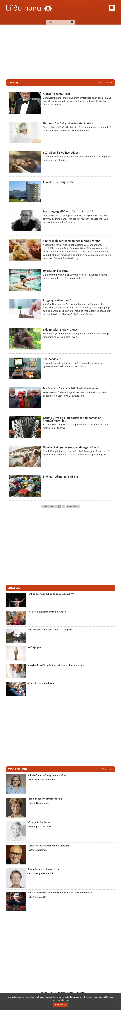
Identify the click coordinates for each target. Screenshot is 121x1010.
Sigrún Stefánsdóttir (39, 803)
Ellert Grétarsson (37, 897)
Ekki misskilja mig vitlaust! (60, 329)
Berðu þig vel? (35, 647)
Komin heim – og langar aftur (43, 869)
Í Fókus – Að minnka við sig (60, 476)
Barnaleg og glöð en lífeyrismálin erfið (68, 211)
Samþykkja (60, 1005)
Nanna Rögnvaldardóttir (41, 873)
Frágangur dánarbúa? (57, 300)
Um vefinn (80, 993)
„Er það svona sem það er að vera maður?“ (50, 593)
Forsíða (43, 993)
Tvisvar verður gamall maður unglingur (49, 845)
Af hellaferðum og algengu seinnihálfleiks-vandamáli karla (59, 892)
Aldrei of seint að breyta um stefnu (46, 775)
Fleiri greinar (107, 769)
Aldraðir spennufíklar (56, 94)
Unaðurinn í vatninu (55, 271)
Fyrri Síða (48, 506)
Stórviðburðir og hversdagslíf (62, 152)
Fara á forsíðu (105, 82)
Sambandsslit (52, 359)
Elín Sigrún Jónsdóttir (40, 826)
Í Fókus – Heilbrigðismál (59, 182)
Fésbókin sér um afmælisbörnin (44, 798)
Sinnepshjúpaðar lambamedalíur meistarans (71, 241)
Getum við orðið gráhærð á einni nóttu (68, 123)
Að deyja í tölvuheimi (39, 822)
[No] (117, 1001)
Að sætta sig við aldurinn (41, 682)
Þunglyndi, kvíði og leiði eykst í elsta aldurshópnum (55, 665)
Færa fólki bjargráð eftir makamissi (46, 611)
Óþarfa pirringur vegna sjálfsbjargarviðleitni (71, 447)
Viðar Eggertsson (38, 850)
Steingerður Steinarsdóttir (42, 779)
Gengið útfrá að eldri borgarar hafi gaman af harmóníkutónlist (72, 419)
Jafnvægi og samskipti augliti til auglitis (49, 629)
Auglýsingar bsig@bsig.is (61, 993)
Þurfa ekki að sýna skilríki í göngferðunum (70, 388)
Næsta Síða (72, 506)
